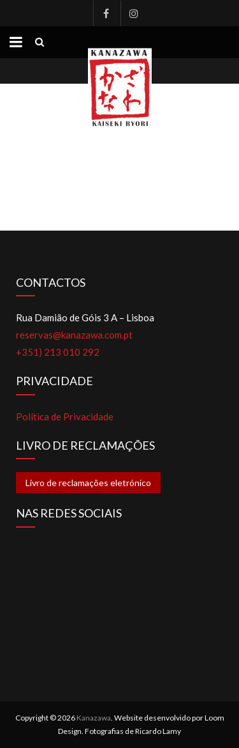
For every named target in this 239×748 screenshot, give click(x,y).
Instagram (133, 13)
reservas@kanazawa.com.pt (74, 334)
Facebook (106, 13)
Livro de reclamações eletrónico (88, 482)
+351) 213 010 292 (57, 352)
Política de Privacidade (64, 416)
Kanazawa (93, 717)
